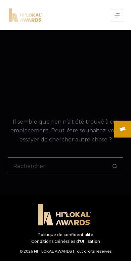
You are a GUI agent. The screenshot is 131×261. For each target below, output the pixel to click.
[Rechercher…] (57, 166)
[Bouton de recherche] (114, 166)
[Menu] (117, 15)
